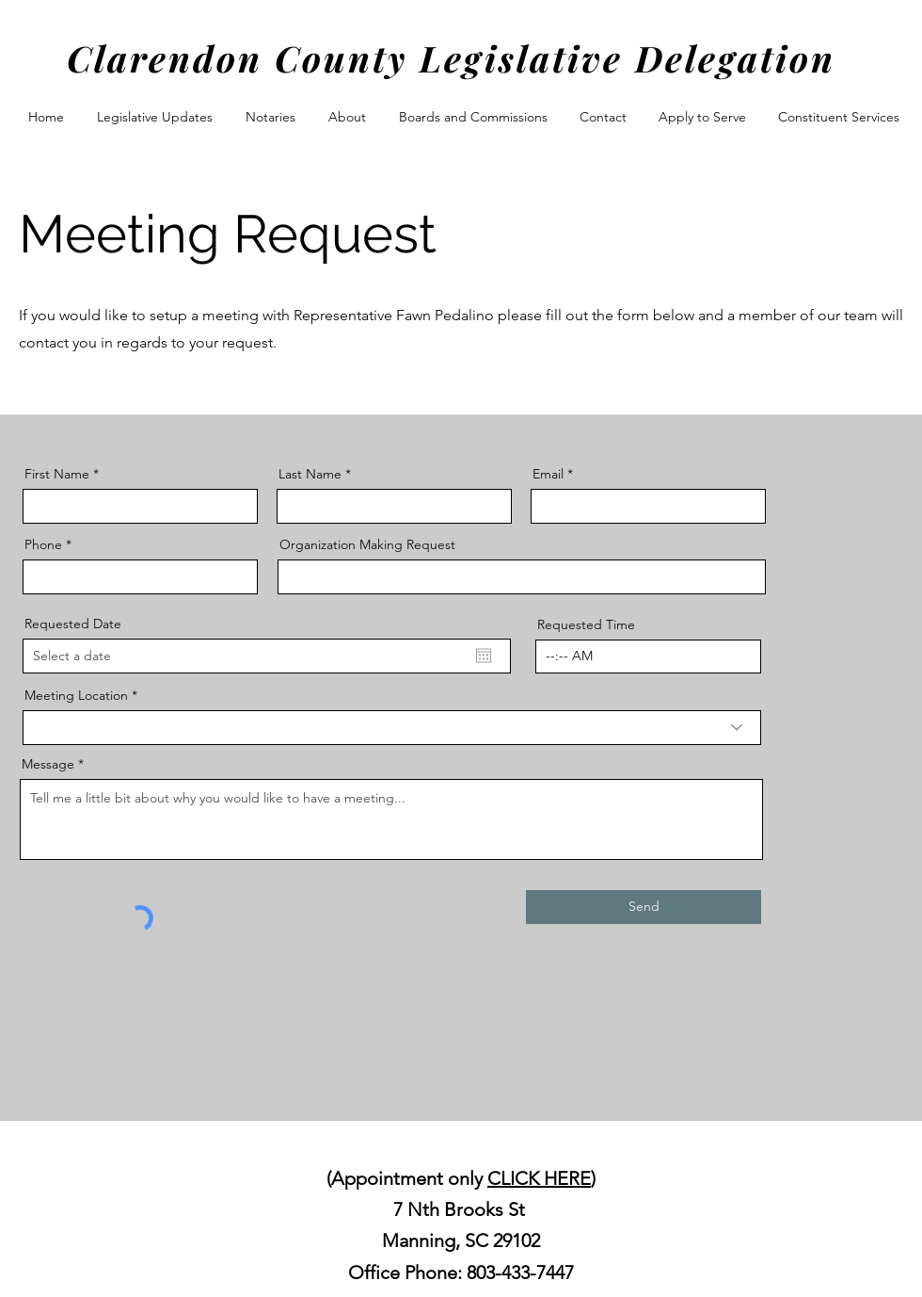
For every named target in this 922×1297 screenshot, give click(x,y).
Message (48, 763)
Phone (43, 544)
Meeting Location (76, 695)
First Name (56, 473)
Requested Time (586, 624)
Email (548, 473)
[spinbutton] (648, 656)
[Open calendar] (483, 655)
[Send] (643, 907)
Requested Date (72, 623)
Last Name (310, 473)
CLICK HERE (539, 1178)
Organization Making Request (367, 544)
